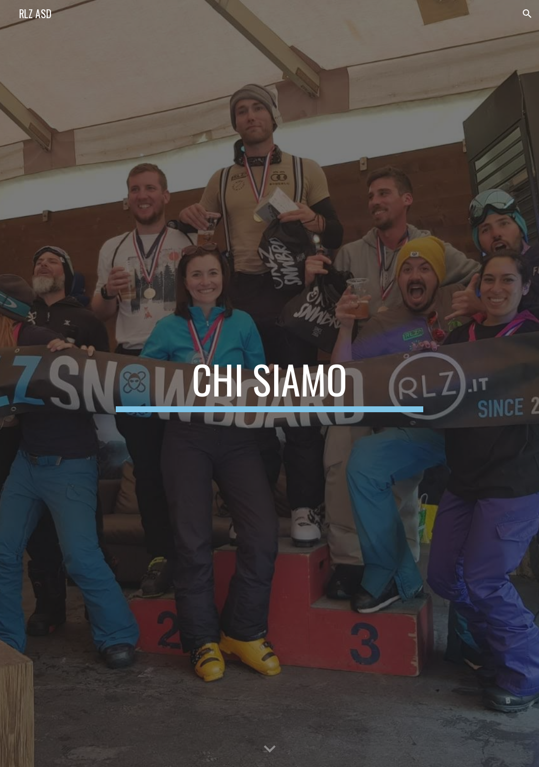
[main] (270, 383)
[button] (527, 14)
